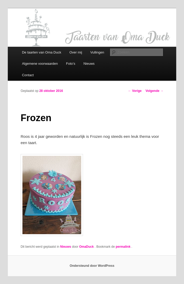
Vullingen (97, 52)
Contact (28, 75)
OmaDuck (86, 247)
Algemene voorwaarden (40, 64)
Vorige (135, 91)
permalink (123, 247)
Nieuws (89, 64)
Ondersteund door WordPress (92, 266)
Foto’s (70, 64)
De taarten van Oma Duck (41, 52)
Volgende (154, 91)
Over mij (75, 52)
